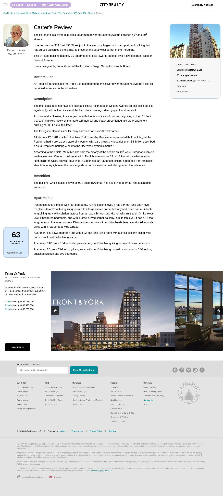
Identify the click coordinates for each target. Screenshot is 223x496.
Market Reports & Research (121, 396)
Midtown (37, 13)
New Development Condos (83, 387)
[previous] (55, 310)
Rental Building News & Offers (122, 413)
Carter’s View (115, 409)
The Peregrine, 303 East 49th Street (77, 13)
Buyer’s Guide (22, 396)
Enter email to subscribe (28, 364)
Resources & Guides (119, 417)
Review (99, 13)
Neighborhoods (116, 400)
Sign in (146, 404)
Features (114, 387)
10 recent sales (184, 80)
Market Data (22, 404)
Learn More (18, 347)
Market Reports (23, 391)
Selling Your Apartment (26, 409)
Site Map (112, 431)
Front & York (15, 273)
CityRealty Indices (117, 422)
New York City (24, 13)
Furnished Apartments (54, 396)
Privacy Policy (96, 431)
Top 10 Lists (77, 404)
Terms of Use (77, 431)
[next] (219, 310)
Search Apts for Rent (53, 387)
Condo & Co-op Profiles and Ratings (87, 400)
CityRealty (9, 13)
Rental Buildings (51, 391)
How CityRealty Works (152, 391)
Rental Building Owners (54, 400)
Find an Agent (22, 400)
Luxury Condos (78, 396)
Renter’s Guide (51, 404)
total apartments (187, 75)
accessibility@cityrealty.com (100, 470)
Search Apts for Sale (25, 387)
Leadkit (62, 431)
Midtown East (50, 13)
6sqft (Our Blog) (117, 404)
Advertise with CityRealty (153, 396)
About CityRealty (150, 387)
